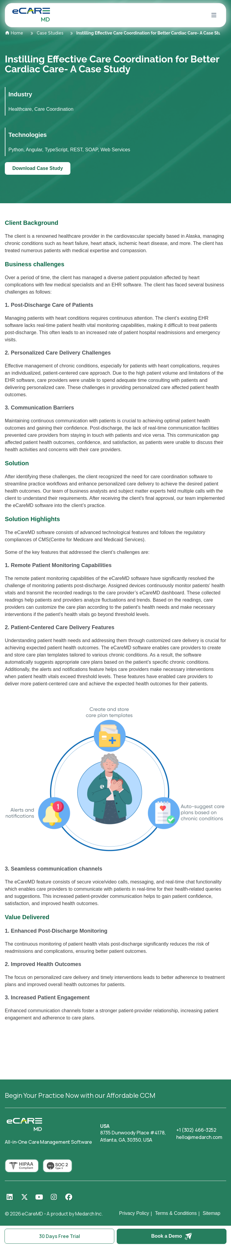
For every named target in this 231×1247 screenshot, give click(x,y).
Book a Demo (171, 1236)
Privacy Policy (134, 1213)
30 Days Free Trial (59, 1236)
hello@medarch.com (199, 1137)
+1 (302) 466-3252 (196, 1130)
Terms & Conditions (176, 1213)
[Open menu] (213, 15)
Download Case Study (37, 168)
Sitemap (211, 1213)
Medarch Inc (88, 1213)
